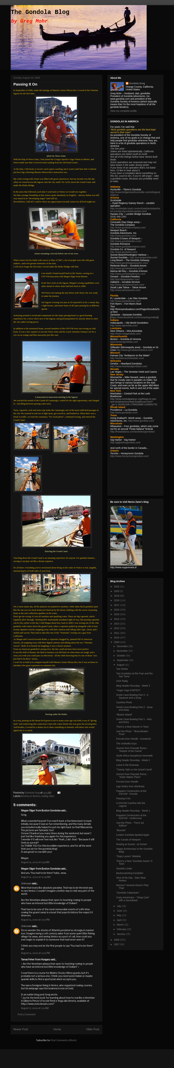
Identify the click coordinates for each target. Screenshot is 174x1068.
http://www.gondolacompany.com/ (128, 227)
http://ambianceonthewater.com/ (127, 358)
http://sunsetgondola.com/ (143, 257)
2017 (117, 605)
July (119, 906)
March (120, 924)
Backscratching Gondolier (129, 873)
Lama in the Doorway (127, 765)
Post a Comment (27, 1014)
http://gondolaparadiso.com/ (125, 279)
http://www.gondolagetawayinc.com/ (129, 263)
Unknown (26, 883)
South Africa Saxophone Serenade (134, 755)
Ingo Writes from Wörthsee (130, 786)
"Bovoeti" (121, 830)
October (121, 655)
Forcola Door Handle (127, 781)
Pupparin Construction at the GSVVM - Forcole (131, 792)
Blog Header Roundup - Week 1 (133, 810)
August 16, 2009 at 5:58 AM (35, 862)
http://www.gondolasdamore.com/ (127, 273)
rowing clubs (47, 796)
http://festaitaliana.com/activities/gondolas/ (132, 431)
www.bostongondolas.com (124, 341)
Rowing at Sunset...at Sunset (131, 844)
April (119, 920)
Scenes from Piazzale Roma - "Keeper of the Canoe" (132, 749)
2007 (117, 944)
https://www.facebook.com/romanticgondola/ (134, 317)
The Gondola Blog (40, 12)
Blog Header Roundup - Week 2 (133, 760)
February (122, 929)
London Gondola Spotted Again (132, 834)
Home (57, 1029)
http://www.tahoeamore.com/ (125, 290)
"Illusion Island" (124, 714)
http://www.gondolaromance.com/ (127, 246)
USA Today (122, 681)
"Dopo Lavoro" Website (128, 856)
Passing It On (123, 798)
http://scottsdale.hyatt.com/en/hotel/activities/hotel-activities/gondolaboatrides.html (135, 210)
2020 (117, 591)
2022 (117, 586)
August (121, 664)
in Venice (35, 796)
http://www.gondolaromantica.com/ (135, 350)
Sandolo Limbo (124, 868)
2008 (117, 939)
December (122, 646)
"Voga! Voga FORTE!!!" (128, 690)
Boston (25, 796)
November (122, 650)
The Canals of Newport (128, 839)
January (121, 934)
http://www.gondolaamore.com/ (126, 268)
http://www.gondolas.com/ (123, 252)
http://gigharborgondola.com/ (125, 442)
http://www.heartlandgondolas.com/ (128, 366)
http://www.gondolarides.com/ (125, 241)
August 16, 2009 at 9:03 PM (35, 920)
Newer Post (20, 1029)
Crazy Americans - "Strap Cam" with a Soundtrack (132, 899)
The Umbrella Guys (126, 743)
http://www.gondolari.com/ (123, 412)
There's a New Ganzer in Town (132, 726)
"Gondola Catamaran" (127, 892)
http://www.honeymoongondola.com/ (129, 456)
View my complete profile (123, 111)
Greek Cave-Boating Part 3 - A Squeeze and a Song (132, 696)
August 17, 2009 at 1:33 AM (35, 1008)
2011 (117, 633)
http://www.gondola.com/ (123, 235)
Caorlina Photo (124, 702)
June (120, 910)
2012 (117, 628)
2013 (117, 623)
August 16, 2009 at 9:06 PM (35, 953)
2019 (117, 595)
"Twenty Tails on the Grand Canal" (134, 769)
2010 (117, 637)
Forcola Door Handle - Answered (133, 738)
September (123, 660)
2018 (117, 600)
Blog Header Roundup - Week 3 (133, 685)
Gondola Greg (137, 83)
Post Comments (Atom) (64, 1040)
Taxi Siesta (122, 669)
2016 (117, 609)
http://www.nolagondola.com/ (125, 333)
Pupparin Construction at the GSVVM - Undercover (131, 817)
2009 (117, 642)
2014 (117, 619)
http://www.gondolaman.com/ (125, 301)
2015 (117, 614)
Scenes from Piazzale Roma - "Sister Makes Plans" (132, 775)
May (119, 915)
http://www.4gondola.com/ (123, 325)
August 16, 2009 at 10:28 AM (35, 877)
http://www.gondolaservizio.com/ (127, 284)
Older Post (92, 1029)
